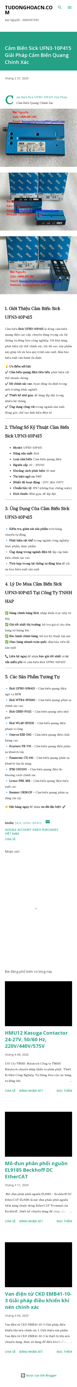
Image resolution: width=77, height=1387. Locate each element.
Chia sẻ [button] (10, 839)
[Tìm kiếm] (59, 7)
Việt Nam (12, 833)
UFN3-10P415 (32, 823)
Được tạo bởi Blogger (39, 1375)
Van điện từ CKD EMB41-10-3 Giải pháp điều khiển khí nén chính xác (38, 1300)
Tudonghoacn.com (29, 10)
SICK (18, 823)
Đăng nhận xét (31, 1091)
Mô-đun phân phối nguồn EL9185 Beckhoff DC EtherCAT (36, 1170)
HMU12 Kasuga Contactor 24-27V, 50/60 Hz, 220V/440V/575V (36, 1039)
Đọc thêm (64, 1091)
